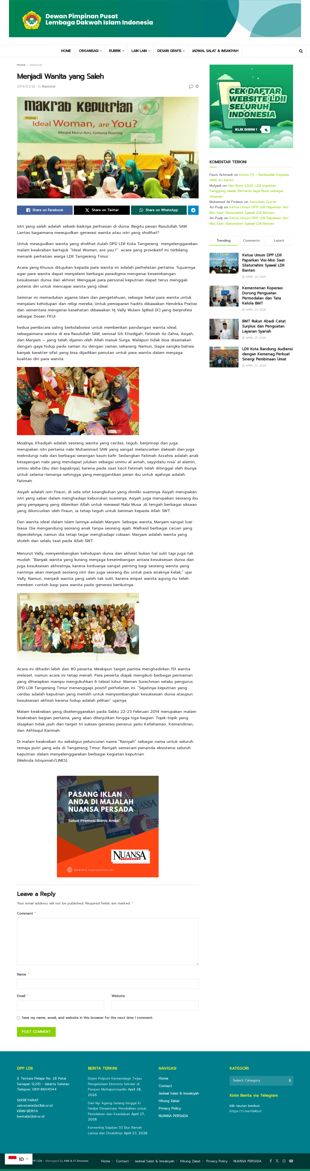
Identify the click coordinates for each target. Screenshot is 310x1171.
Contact (165, 1087)
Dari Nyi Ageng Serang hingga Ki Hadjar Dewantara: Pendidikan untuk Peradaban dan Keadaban (117, 1111)
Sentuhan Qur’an (263, 201)
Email (23, 997)
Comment (27, 914)
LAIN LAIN (139, 50)
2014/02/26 (26, 86)
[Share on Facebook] (45, 210)
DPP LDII (36, 1163)
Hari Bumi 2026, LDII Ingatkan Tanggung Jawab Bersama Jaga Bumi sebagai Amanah (246, 191)
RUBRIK (115, 50)
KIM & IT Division (76, 1163)
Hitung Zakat (169, 1102)
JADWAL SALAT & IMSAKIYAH (215, 50)
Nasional (36, 65)
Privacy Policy (170, 1110)
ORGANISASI (88, 50)
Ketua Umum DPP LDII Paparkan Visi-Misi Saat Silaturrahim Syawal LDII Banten (249, 210)
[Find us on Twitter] (277, 1163)
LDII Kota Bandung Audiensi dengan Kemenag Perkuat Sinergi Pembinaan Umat (267, 354)
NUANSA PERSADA (173, 1117)
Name (23, 975)
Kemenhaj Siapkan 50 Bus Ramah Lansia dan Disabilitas (115, 1132)
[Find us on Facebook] (271, 1163)
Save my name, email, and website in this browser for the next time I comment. (87, 1019)
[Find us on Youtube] (291, 1163)
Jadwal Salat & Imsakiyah (179, 1095)
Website (118, 997)
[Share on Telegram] (193, 210)
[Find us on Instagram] (284, 1163)
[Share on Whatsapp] (159, 210)
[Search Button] (301, 51)
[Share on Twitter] (102, 210)
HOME (66, 50)
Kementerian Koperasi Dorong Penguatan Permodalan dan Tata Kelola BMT (262, 295)
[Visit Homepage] (155, 22)
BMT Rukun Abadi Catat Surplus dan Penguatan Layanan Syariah (264, 326)
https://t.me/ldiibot (246, 1113)
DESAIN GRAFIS (169, 50)
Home (21, 65)
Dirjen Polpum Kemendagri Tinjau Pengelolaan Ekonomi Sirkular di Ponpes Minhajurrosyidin (115, 1086)
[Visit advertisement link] (251, 106)
